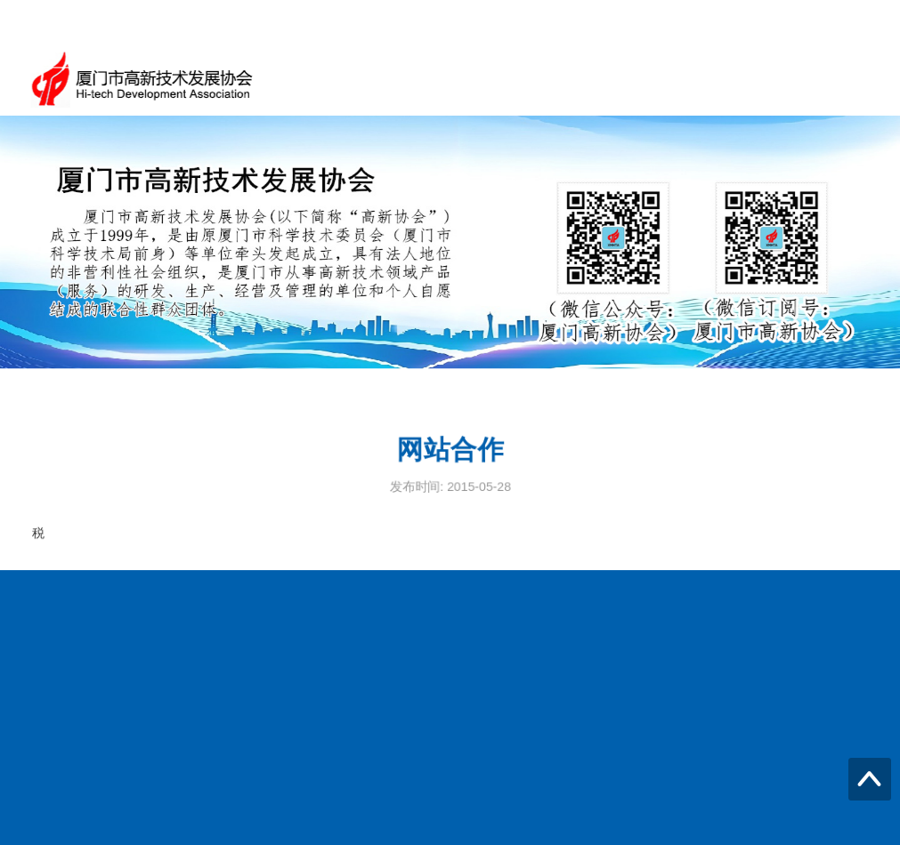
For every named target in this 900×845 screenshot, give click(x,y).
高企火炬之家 (745, 79)
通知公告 (476, 79)
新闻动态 (562, 79)
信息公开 (843, 79)
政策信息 (647, 79)
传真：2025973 (85, 782)
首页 (403, 79)
